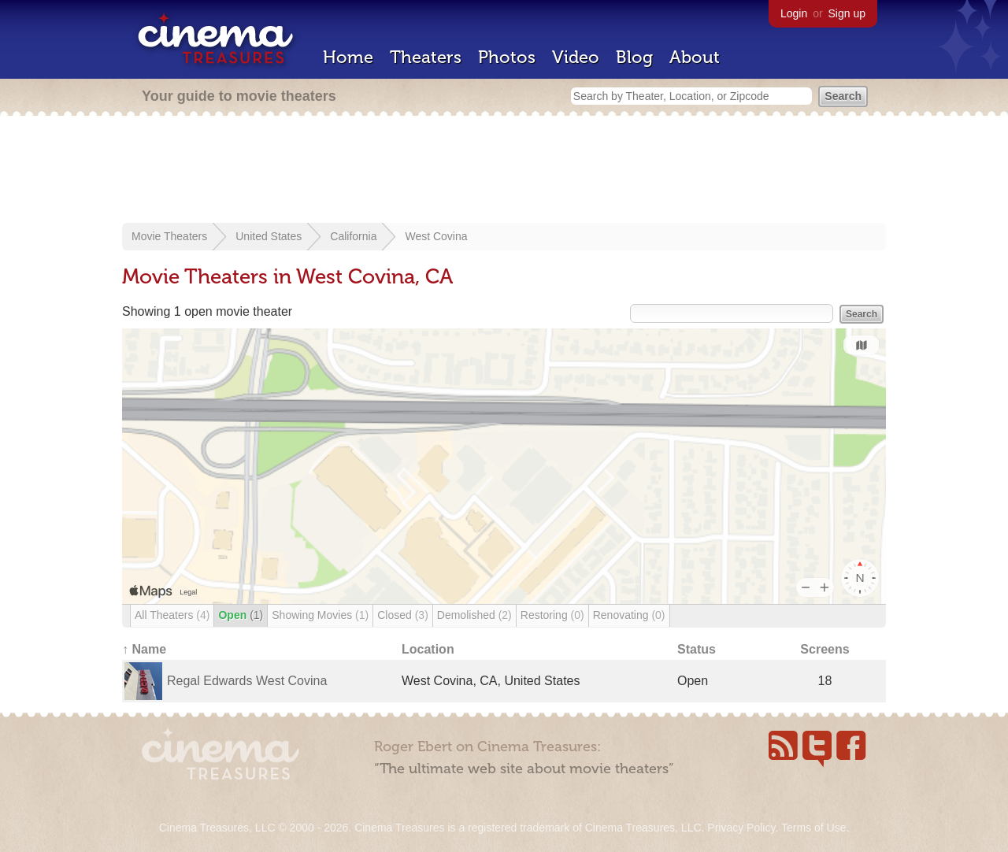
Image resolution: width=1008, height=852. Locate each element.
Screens (824, 649)
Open (240, 615)
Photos (507, 57)
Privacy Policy (741, 827)
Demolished (474, 615)
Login (793, 13)
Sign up (846, 13)
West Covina (436, 236)
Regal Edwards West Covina (247, 680)
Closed (402, 615)
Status (696, 649)
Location (428, 649)
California (353, 236)
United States (268, 236)
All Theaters (172, 615)
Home (348, 57)
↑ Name (144, 649)
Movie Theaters (169, 236)
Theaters (425, 57)
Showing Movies (320, 615)
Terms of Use (813, 827)
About (694, 57)
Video (575, 57)
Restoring (552, 615)
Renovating (629, 615)
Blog (634, 57)
